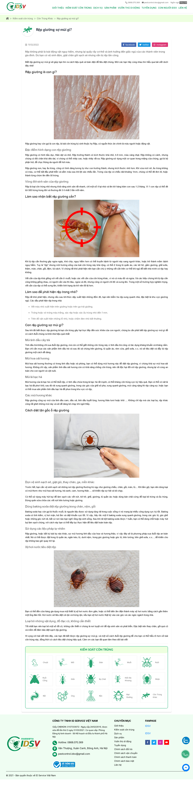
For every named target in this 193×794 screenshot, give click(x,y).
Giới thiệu (56, 7)
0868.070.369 (134, 2)
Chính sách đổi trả (123, 750)
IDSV (148, 726)
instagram (159, 45)
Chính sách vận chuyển (126, 753)
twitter (144, 45)
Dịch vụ (96, 7)
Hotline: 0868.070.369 (71, 743)
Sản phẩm (109, 7)
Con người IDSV (167, 7)
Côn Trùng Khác (45, 19)
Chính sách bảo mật (124, 761)
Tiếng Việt (183, 2)
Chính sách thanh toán (125, 757)
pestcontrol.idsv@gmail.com (156, 2)
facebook (129, 45)
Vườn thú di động (128, 7)
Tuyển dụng (148, 7)
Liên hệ (182, 7)
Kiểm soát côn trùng (77, 7)
